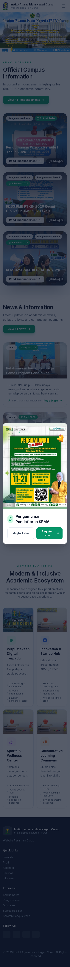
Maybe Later (21, 533)
